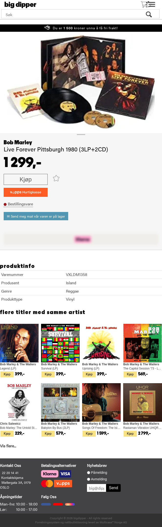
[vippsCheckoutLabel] (26, 192)
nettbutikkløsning (76, 522)
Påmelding (99, 472)
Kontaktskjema (12, 477)
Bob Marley (18, 143)
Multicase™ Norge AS (113, 522)
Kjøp (26, 179)
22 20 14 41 (10, 472)
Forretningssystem (47, 522)
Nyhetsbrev (97, 465)
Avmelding (99, 479)
